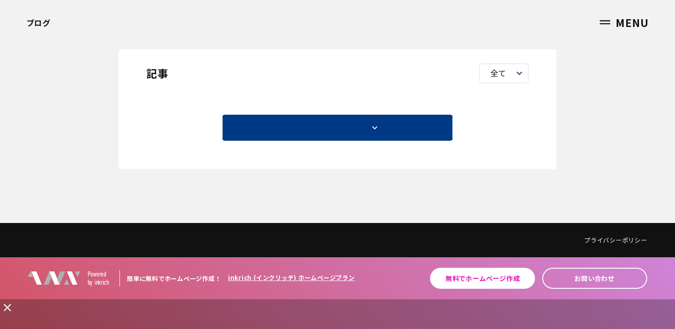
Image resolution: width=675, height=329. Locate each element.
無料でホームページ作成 (482, 278)
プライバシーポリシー (615, 239)
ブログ (38, 22)
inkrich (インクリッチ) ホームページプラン (291, 278)
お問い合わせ (594, 278)
